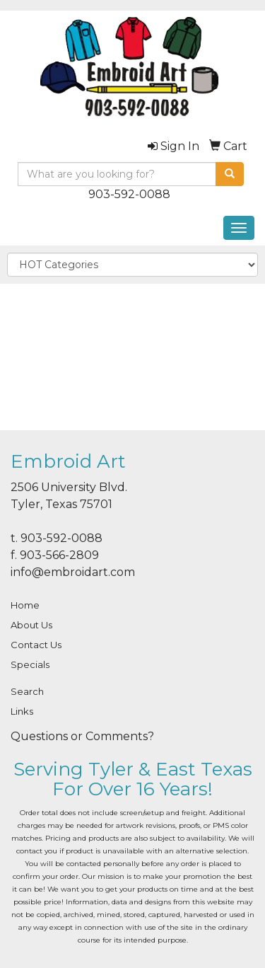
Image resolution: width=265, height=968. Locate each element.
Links (22, 711)
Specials (30, 664)
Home (25, 605)
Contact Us (36, 644)
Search (27, 691)
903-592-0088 (129, 194)
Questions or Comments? (82, 736)
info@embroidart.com (73, 572)
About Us (31, 624)
